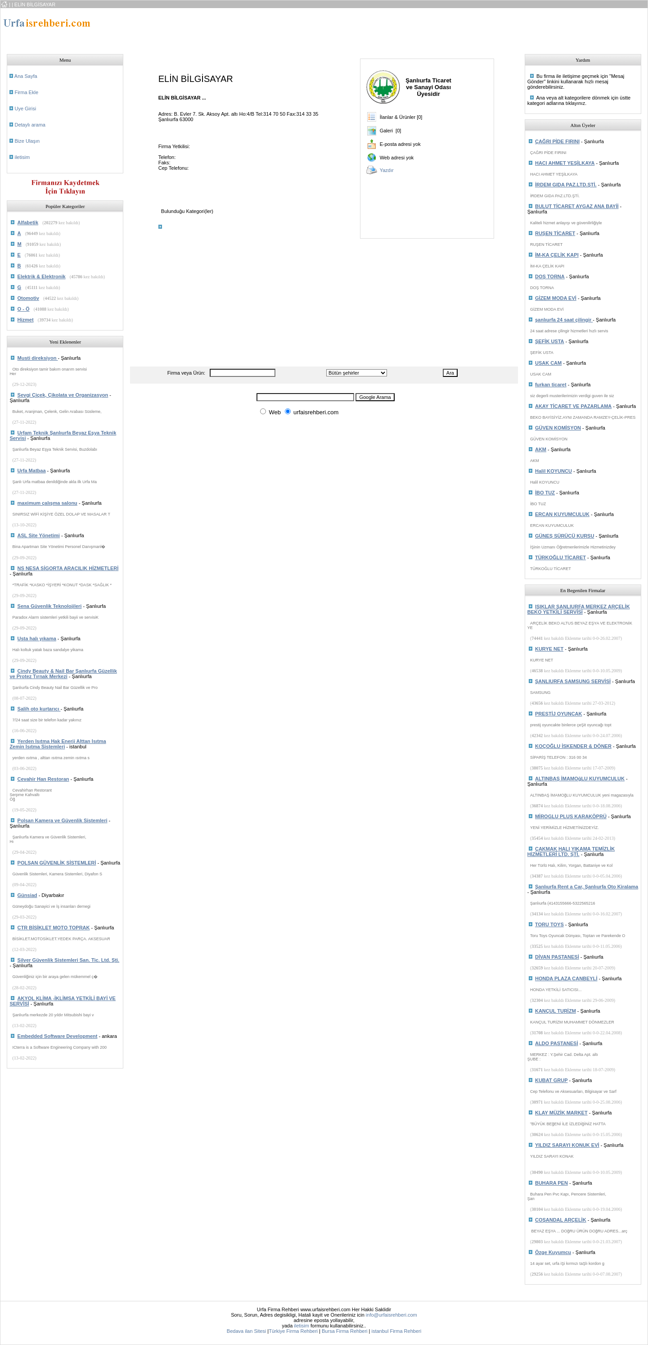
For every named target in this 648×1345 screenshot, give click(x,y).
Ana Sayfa (25, 76)
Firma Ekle (26, 92)
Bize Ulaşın (27, 141)
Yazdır (387, 170)
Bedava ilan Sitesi (246, 1331)
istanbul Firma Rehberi (396, 1331)
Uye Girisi (25, 108)
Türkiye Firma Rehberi (293, 1331)
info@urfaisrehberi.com (391, 1315)
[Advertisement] (295, 28)
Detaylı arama (29, 124)
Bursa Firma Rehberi (344, 1331)
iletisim (22, 157)
